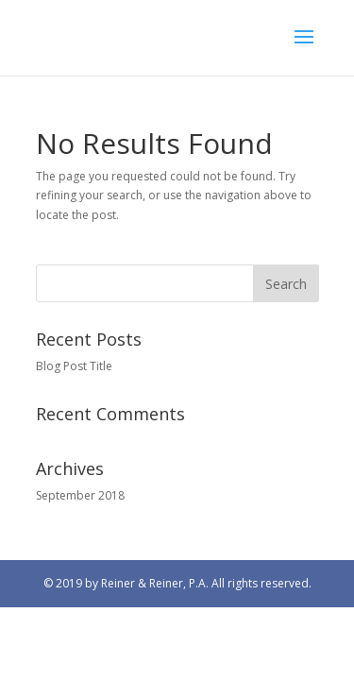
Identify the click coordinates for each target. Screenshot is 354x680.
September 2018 (80, 495)
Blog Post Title (74, 366)
